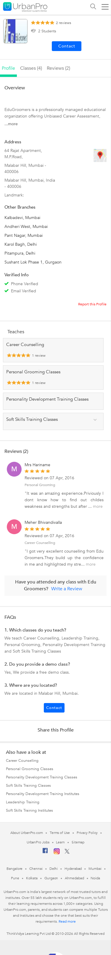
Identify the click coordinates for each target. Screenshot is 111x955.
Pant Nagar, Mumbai (23, 235)
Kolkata (32, 878)
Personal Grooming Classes (29, 769)
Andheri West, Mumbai (26, 226)
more (98, 506)
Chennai (35, 868)
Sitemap (78, 842)
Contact (54, 707)
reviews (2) (58, 68)
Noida (95, 878)
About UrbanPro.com (26, 832)
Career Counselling (40, 542)
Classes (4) (31, 68)
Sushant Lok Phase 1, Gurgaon (33, 262)
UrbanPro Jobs (38, 842)
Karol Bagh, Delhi (20, 244)
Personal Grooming (40, 485)
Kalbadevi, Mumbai (22, 217)
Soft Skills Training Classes (28, 785)
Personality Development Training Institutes (42, 794)
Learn (60, 842)
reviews (63, 22)
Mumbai (95, 868)
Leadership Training (22, 802)
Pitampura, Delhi (19, 253)
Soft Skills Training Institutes (29, 810)
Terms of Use (60, 832)
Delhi (53, 868)
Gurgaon (51, 878)
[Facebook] (45, 853)
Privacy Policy (87, 832)
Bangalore (14, 868)
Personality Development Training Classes (41, 777)
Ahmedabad (74, 878)
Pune (15, 878)
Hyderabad (73, 868)
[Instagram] (57, 853)
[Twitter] (67, 852)
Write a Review (66, 589)
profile (8, 68)
